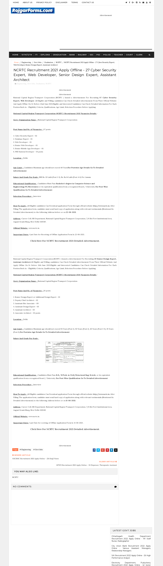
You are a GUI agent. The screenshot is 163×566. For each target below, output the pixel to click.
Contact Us (88, 2)
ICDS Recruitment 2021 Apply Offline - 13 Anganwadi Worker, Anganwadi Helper (131, 335)
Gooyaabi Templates (100, 558)
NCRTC (59, 56)
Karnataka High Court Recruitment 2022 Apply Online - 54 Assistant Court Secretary (131, 182)
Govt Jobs (37, 56)
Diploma (45, 48)
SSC (91, 48)
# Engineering (25, 455)
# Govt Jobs (38, 455)
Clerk (139, 48)
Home (16, 2)
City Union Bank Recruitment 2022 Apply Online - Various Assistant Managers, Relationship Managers (131, 75)
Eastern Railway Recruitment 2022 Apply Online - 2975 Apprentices (131, 100)
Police (107, 48)
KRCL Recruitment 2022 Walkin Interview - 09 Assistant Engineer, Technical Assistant (131, 189)
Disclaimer (61, 2)
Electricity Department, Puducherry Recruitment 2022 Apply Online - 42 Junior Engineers (131, 91)
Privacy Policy (44, 2)
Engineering (26, 56)
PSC (98, 48)
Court (129, 48)
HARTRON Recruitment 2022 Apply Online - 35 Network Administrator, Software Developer (131, 197)
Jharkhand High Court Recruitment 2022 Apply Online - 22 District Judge (131, 129)
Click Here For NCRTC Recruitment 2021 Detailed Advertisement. (60, 239)
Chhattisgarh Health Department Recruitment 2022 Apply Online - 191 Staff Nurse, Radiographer (131, 65)
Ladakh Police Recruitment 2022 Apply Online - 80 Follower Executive (131, 213)
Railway (82, 48)
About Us (27, 2)
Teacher (118, 48)
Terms (74, 2)
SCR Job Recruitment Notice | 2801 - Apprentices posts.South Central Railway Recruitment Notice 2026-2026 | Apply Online (131, 307)
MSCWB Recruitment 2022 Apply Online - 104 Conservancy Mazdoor (131, 107)
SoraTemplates (70, 558)
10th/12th (26, 48)
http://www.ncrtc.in (21, 208)
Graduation (59, 48)
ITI (36, 48)
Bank (72, 48)
